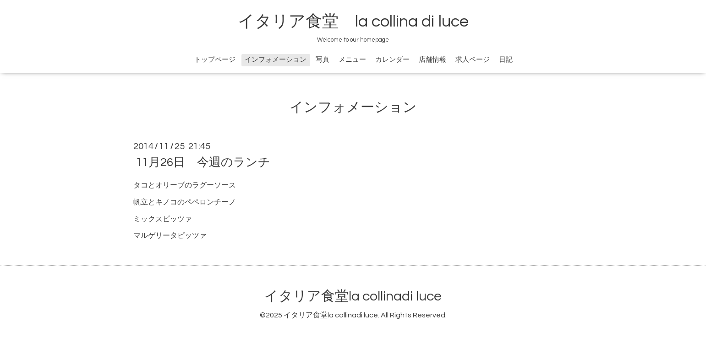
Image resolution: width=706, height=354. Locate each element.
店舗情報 (432, 59)
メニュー (352, 59)
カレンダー (392, 59)
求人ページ (472, 59)
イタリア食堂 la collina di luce (353, 21)
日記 (506, 59)
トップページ (214, 59)
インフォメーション (275, 59)
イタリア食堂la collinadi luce (353, 296)
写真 (322, 59)
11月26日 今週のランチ (203, 162)
